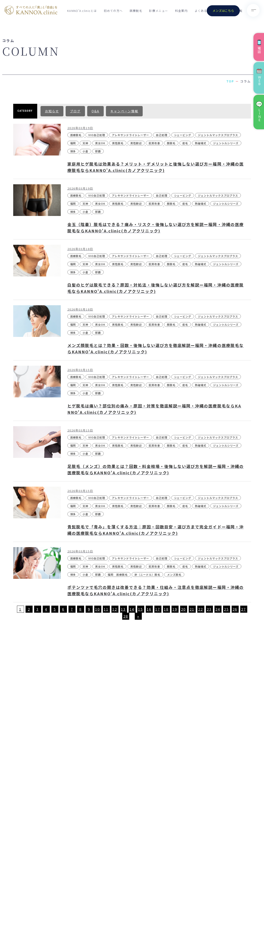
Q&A (95, 111)
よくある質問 (204, 11)
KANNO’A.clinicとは (82, 11)
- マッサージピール (212, 829)
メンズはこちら (223, 10)
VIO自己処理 (96, 135)
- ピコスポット (209, 765)
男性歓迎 (136, 143)
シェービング (182, 135)
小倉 (85, 151)
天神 (85, 143)
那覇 (98, 151)
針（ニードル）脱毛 (147, 574)
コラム (136, 760)
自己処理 (161, 135)
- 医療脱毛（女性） (212, 698)
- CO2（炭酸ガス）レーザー (219, 793)
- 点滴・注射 (207, 860)
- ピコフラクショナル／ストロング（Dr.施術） (224, 754)
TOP (230, 81)
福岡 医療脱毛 (118, 574)
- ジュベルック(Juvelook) (218, 802)
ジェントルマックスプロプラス (218, 135)
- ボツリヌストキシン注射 (217, 811)
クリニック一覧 (143, 719)
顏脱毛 (171, 143)
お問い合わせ (141, 771)
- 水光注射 (206, 734)
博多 (73, 151)
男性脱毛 (118, 143)
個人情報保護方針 (199, 907)
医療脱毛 (136, 11)
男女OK (100, 143)
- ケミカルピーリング (214, 820)
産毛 (185, 143)
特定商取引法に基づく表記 (233, 907)
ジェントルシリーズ (226, 143)
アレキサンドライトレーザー (130, 135)
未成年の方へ (141, 781)
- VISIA (203, 784)
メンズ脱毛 (174, 574)
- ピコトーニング (211, 743)
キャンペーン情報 (124, 111)
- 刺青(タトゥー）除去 (215, 775)
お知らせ (52, 111)
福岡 (73, 143)
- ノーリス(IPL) (210, 725)
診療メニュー (158, 11)
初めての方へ (113, 11)
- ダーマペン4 (208, 838)
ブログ (75, 111)
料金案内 (181, 11)
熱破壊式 (200, 143)
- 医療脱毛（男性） (212, 707)
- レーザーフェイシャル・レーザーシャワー (217, 848)
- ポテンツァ (207, 716)
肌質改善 (154, 143)
